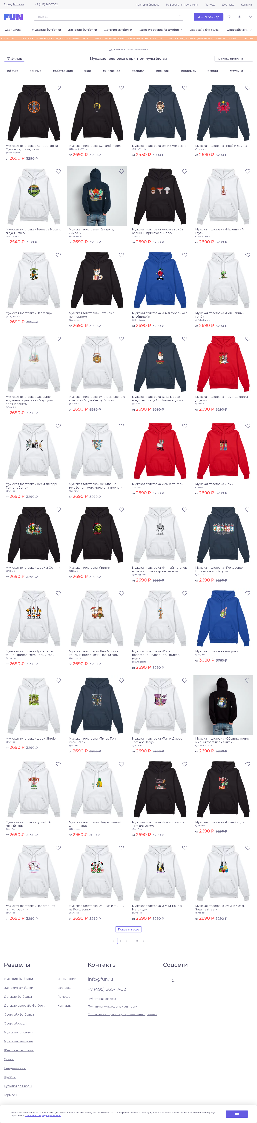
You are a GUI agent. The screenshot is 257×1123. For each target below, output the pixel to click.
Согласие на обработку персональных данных (122, 1014)
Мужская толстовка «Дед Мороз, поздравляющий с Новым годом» (157, 398)
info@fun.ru (100, 979)
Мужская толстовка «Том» (214, 484)
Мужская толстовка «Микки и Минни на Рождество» (97, 907)
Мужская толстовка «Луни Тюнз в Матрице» (157, 907)
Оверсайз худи (238, 29)
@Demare (74, 829)
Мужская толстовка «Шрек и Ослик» (33, 567)
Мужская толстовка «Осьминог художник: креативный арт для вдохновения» (29, 400)
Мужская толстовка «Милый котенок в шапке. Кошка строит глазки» (159, 569)
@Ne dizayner (13, 152)
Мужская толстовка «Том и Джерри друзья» (221, 398)
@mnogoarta (139, 574)
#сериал (138, 71)
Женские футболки (82, 29)
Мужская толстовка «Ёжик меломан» (159, 145)
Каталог (118, 49)
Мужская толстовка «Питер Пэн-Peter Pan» (93, 740)
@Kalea (136, 403)
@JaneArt (11, 407)
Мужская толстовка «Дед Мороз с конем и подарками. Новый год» (94, 653)
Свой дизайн (15, 29)
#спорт (212, 71)
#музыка (236, 71)
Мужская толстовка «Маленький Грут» (219, 231)
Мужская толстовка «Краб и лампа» (221, 145)
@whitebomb (13, 236)
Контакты (247, 4)
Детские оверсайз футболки (160, 29)
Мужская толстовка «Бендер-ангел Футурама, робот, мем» (32, 147)
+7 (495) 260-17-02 (46, 4)
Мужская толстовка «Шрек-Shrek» (31, 738)
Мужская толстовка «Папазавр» (29, 313)
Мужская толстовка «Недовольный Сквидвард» (95, 824)
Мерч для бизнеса (147, 4)
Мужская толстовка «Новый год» (219, 822)
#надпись (188, 71)
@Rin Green (138, 320)
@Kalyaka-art (202, 320)
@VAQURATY (76, 236)
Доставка (228, 4)
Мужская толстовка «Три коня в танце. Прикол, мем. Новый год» (30, 653)
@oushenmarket (204, 745)
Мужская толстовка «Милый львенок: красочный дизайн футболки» (97, 398)
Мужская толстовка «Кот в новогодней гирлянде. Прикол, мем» (156, 655)
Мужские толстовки (137, 49)
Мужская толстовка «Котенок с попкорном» (91, 314)
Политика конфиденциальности (112, 1006)
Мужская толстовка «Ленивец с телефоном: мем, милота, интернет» (95, 485)
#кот (87, 71)
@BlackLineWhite (78, 149)
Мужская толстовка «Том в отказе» (157, 484)
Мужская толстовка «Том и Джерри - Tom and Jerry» (33, 485)
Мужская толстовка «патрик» (216, 651)
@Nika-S (199, 403)
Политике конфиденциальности (43, 1115)
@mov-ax (200, 149)
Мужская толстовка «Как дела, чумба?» (91, 231)
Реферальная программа (182, 4)
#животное (111, 71)
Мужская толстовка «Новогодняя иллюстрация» (30, 907)
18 (136, 940)
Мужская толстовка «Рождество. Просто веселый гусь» (219, 569)
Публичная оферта (102, 999)
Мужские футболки (46, 29)
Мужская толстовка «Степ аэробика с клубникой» (159, 314)
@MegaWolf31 (202, 236)
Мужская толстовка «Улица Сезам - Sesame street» (221, 907)
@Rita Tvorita (139, 149)
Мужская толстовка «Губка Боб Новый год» (28, 824)
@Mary (136, 236)
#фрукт (12, 71)
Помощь (210, 4)
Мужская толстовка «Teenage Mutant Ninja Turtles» (33, 231)
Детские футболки (118, 29)
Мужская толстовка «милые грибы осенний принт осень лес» (158, 231)
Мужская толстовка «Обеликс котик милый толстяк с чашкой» (222, 740)
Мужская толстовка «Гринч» (89, 567)
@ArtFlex (10, 490)
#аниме (35, 71)
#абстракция (63, 71)
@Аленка (74, 320)
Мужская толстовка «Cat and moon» (95, 145)
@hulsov (199, 574)
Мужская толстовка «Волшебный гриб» (220, 314)
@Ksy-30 (200, 654)
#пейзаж (163, 71)
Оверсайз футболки (205, 29)
